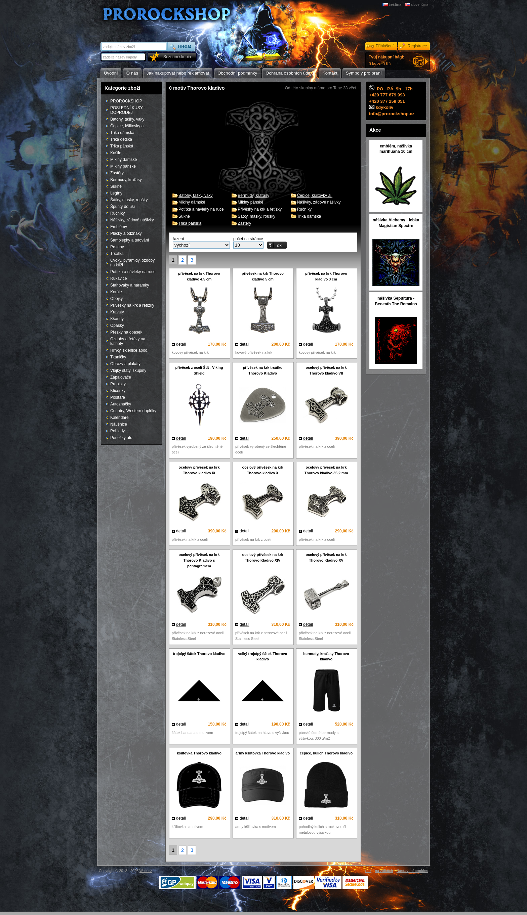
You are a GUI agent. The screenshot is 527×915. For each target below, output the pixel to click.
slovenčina (419, 4)
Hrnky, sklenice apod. (129, 350)
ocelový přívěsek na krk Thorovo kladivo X (262, 470)
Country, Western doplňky (133, 410)
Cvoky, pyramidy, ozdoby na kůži (132, 262)
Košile (115, 152)
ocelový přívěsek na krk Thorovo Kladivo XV (326, 557)
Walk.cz (145, 871)
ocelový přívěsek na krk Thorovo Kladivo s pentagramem (199, 560)
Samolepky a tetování (129, 240)
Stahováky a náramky (129, 285)
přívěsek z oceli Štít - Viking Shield (199, 370)
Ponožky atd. (121, 437)
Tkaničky (118, 357)
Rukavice (118, 278)
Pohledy (117, 431)
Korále (116, 292)
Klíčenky (117, 390)
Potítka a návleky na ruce (201, 209)
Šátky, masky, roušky (256, 216)
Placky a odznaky (125, 233)
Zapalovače (120, 377)
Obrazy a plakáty (125, 363)
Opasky (117, 325)
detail (181, 344)
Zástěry (244, 223)
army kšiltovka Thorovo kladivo (263, 753)
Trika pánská (189, 223)
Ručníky (304, 209)
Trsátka (117, 253)
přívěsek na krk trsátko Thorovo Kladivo (263, 370)
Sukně (184, 216)
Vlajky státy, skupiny (128, 370)
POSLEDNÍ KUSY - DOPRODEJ (127, 110)
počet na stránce (248, 238)
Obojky (116, 298)
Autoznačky (120, 404)
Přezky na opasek (126, 332)
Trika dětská (121, 139)
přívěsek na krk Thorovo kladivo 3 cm (326, 276)
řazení (178, 238)
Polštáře (117, 397)
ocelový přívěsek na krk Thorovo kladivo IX (199, 470)
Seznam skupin (177, 56)
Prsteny (117, 247)
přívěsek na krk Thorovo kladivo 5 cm (263, 276)
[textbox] (123, 57)
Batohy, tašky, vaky (195, 195)
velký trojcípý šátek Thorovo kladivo (262, 656)
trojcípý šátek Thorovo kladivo (199, 654)
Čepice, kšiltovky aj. (314, 195)
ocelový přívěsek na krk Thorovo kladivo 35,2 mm (326, 470)
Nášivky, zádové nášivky (319, 202)
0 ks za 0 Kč (386, 60)
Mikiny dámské (191, 202)
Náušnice (118, 424)
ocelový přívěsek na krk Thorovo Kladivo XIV (262, 557)
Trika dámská (309, 216)
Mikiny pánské (250, 202)
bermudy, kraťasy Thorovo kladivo (326, 656)
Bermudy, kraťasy (253, 195)
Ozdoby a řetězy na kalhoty (127, 341)
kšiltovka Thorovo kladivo (199, 753)
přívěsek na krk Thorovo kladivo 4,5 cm (199, 276)
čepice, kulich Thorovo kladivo (326, 753)
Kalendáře (119, 417)
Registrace (417, 46)
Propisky (118, 384)
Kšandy (117, 318)
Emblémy (118, 226)
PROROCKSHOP (126, 101)
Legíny (116, 193)
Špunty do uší (122, 206)
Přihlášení (385, 46)
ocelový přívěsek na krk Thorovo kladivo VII (326, 370)
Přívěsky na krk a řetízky (260, 209)
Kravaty (117, 312)
